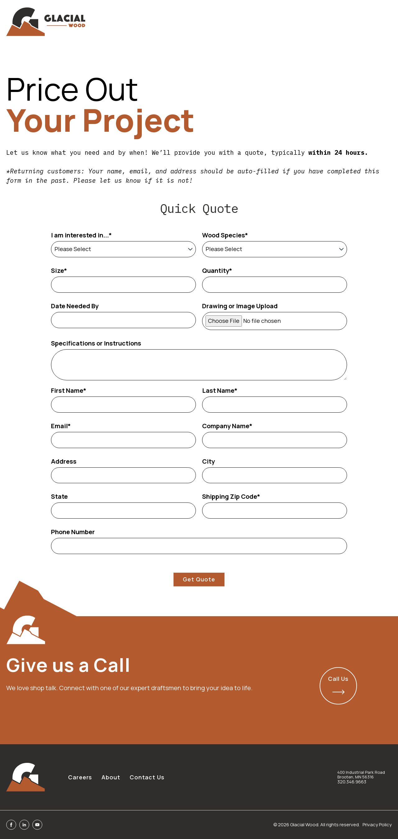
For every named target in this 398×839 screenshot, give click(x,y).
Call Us (338, 685)
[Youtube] (37, 825)
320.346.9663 (351, 782)
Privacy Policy (377, 824)
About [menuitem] (110, 777)
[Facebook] (11, 825)
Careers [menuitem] (80, 777)
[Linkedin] (24, 825)
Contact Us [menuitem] (147, 777)
